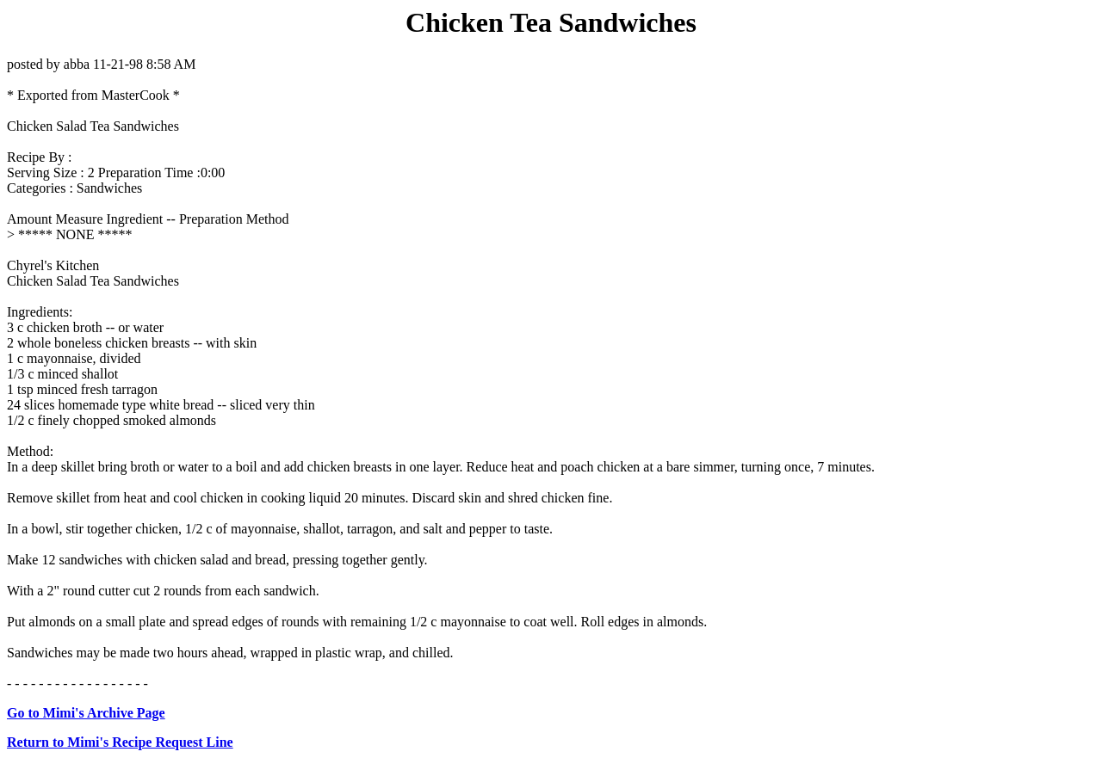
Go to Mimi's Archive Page (86, 712)
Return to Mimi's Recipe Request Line (120, 742)
